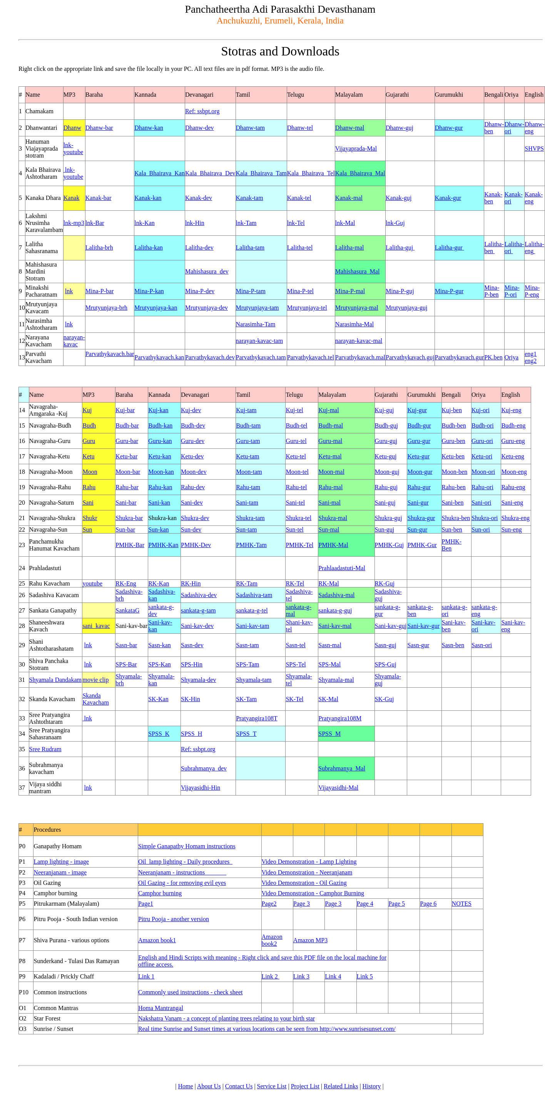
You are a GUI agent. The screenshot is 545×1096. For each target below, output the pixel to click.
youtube (92, 583)
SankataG (127, 610)
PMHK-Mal (333, 545)
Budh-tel (296, 425)
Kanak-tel (299, 198)
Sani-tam (247, 502)
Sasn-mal (329, 645)
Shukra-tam (250, 518)
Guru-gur (418, 441)
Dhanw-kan (148, 127)
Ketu (88, 456)
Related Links (341, 1086)
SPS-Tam (247, 664)
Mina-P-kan (149, 291)
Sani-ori (481, 502)
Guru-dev (192, 441)
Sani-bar (125, 502)
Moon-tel (297, 471)
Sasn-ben (453, 645)
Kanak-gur (448, 198)
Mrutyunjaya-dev (206, 307)
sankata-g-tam (198, 610)
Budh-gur (419, 425)
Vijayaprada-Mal (356, 148)
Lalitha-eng (534, 247)
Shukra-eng (515, 518)
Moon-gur (419, 471)
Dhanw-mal (349, 127)
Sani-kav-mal (334, 626)
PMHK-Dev (196, 545)
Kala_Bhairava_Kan (159, 173)
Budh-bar (127, 425)
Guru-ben (453, 441)
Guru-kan (160, 441)
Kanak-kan (147, 198)
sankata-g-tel (252, 610)
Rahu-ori (482, 487)
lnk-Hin (194, 223)
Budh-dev (193, 425)
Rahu (88, 487)
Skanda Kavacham (95, 699)
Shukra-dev (195, 518)
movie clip (95, 679)
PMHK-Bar (129, 545)
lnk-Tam (246, 223)
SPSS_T (246, 733)
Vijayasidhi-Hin (200, 787)
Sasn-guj (385, 645)
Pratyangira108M (339, 718)
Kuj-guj (384, 410)
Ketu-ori (481, 456)
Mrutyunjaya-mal (356, 307)
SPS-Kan (159, 664)
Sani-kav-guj (391, 626)
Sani (87, 502)
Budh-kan (160, 425)
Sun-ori (480, 529)
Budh (89, 425)
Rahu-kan (160, 487)
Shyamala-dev (198, 679)
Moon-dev (194, 471)
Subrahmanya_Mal (341, 768)
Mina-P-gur (449, 291)
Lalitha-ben (494, 247)
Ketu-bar (126, 456)
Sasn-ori (481, 645)
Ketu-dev (192, 456)
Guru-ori (482, 441)
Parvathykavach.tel (310, 357)
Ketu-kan (159, 456)
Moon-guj (387, 471)
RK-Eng (125, 583)
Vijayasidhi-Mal (338, 787)
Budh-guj (386, 425)
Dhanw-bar (99, 127)
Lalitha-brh (99, 247)
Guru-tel (296, 441)
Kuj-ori (480, 410)
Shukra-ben (456, 518)
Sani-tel (295, 502)
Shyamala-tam (253, 679)
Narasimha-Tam (256, 324)
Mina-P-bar (99, 291)
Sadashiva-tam (254, 595)
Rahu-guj (386, 487)
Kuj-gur (417, 410)
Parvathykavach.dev (210, 357)
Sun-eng (511, 529)
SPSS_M (329, 733)
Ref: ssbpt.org (202, 111)
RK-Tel (295, 583)
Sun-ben (452, 529)
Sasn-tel (296, 645)
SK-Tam (246, 699)
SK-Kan (158, 699)
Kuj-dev (191, 410)
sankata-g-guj (335, 610)
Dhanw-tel (300, 127)
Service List (272, 1086)
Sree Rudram (45, 749)
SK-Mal (328, 699)
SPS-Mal (329, 664)
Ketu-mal (329, 456)
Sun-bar (125, 529)
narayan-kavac (74, 340)
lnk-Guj (395, 223)
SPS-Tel (296, 664)
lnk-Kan (144, 223)
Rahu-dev (193, 487)
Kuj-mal (328, 410)
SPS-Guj (385, 664)
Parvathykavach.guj (410, 357)
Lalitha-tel (300, 247)
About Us (209, 1086)
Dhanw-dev (199, 127)
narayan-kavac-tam (259, 340)
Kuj (87, 410)
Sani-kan (159, 502)
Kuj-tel (294, 410)
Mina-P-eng (532, 291)
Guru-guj (386, 441)
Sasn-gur (418, 645)
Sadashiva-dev (199, 595)
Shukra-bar (129, 518)
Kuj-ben (452, 410)
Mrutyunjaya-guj (406, 307)
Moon (89, 471)
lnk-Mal (345, 223)
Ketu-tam (247, 456)
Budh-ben (454, 425)
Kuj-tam (246, 410)
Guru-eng (513, 441)
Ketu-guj (386, 456)
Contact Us (239, 1086)
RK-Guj (385, 583)
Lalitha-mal (349, 247)
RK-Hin (191, 583)
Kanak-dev (198, 198)
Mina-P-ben (491, 291)
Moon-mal (331, 471)
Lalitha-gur (449, 247)
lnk (69, 291)
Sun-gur (417, 529)
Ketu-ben (453, 456)
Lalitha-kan (148, 247)
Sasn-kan (159, 645)
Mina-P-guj (400, 291)
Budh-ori (482, 425)
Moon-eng (514, 471)
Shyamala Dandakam (55, 679)
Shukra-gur (421, 518)
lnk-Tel (296, 223)
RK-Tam (246, 583)
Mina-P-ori (512, 291)
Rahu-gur (418, 487)
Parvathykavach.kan (159, 357)
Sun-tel (294, 529)
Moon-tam (249, 471)
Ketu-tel (296, 456)
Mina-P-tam (251, 291)
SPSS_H (191, 733)
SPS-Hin (191, 664)
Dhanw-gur (449, 127)
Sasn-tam (247, 645)
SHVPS (534, 148)
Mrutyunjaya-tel (307, 307)
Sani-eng (512, 502)
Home (185, 1086)
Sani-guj (385, 502)
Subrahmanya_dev (204, 768)
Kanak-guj (399, 198)
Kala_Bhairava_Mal (360, 173)
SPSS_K (158, 733)
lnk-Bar (94, 223)
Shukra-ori (484, 518)
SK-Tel (294, 699)
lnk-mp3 (74, 223)
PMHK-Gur (421, 545)
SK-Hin (190, 699)
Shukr (89, 518)
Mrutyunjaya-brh (106, 307)
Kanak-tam (249, 198)
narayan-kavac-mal (359, 340)
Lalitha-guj (400, 247)
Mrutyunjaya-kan (155, 307)
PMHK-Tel (299, 545)
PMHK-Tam (251, 545)
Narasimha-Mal (354, 324)
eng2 (531, 361)
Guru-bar (126, 441)
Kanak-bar (98, 198)
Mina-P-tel (300, 291)
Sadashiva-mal (336, 595)
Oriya (511, 357)
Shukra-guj (388, 518)
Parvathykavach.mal (360, 357)
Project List (305, 1086)
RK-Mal (328, 583)
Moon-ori (483, 471)
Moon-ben (455, 471)
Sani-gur (417, 502)
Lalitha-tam (250, 247)
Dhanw (72, 127)
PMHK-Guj (389, 545)
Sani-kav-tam (252, 626)
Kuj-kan (158, 410)
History (372, 1086)
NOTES (462, 903)
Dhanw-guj (399, 127)
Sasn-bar (126, 645)
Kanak (72, 198)
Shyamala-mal (336, 679)
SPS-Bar (126, 664)
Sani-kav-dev (197, 626)
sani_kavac (96, 626)
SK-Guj (384, 699)
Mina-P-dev (199, 291)
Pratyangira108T (257, 718)
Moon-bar (127, 471)
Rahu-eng (513, 487)
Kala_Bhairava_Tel (311, 173)
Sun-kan (158, 529)
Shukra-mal (332, 518)
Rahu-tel (296, 487)
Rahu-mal (330, 487)
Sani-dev (192, 502)
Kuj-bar (125, 410)
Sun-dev (191, 529)
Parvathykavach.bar (109, 354)
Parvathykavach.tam (261, 357)
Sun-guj (385, 529)
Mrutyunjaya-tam (257, 307)
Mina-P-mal (350, 291)
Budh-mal (330, 425)
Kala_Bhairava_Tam (261, 173)
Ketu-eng (512, 456)
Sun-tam (246, 529)
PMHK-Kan (163, 545)
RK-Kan (158, 583)
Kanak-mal (349, 198)
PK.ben (493, 357)
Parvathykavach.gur (459, 357)
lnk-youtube (74, 148)
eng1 (531, 354)
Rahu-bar (127, 487)
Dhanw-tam (250, 127)
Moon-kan (161, 471)
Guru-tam (248, 441)
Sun (87, 529)
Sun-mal (328, 529)
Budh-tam (248, 425)
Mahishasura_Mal (357, 271)
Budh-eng (513, 425)
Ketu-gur (418, 456)
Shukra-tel (298, 518)
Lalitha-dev (199, 247)
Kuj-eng (511, 410)
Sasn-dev (192, 645)
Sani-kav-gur (423, 626)
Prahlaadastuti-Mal (341, 568)
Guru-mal (330, 441)
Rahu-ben (454, 487)
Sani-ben (453, 502)
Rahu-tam (248, 487)
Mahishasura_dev (207, 271)
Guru (88, 441)
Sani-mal (329, 502)
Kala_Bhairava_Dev (210, 173)
